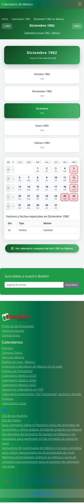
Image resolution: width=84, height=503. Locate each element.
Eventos (7, 348)
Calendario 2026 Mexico (42, 493)
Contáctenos (11, 335)
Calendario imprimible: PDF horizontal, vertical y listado (41, 394)
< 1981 (7, 26)
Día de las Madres (14, 416)
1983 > (77, 26)
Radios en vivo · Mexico (18, 362)
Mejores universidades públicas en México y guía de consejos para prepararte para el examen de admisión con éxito (40, 461)
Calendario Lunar (14, 403)
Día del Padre (11, 420)
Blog (5, 410)
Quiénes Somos (13, 331)
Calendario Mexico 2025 (19, 375)
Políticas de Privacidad (18, 326)
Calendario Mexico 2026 (19, 380)
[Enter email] (34, 285)
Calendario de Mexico (17, 4)
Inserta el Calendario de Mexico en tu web (32, 366)
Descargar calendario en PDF (22, 389)
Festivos (7, 399)
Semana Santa (12, 352)
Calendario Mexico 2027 (19, 385)
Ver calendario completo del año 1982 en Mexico (42, 248)
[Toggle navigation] (80, 4)
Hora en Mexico (13, 357)
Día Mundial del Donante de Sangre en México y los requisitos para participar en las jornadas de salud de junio (40, 438)
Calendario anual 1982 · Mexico (42, 33)
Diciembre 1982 (42, 25)
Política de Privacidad (17, 371)
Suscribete (71, 284)
